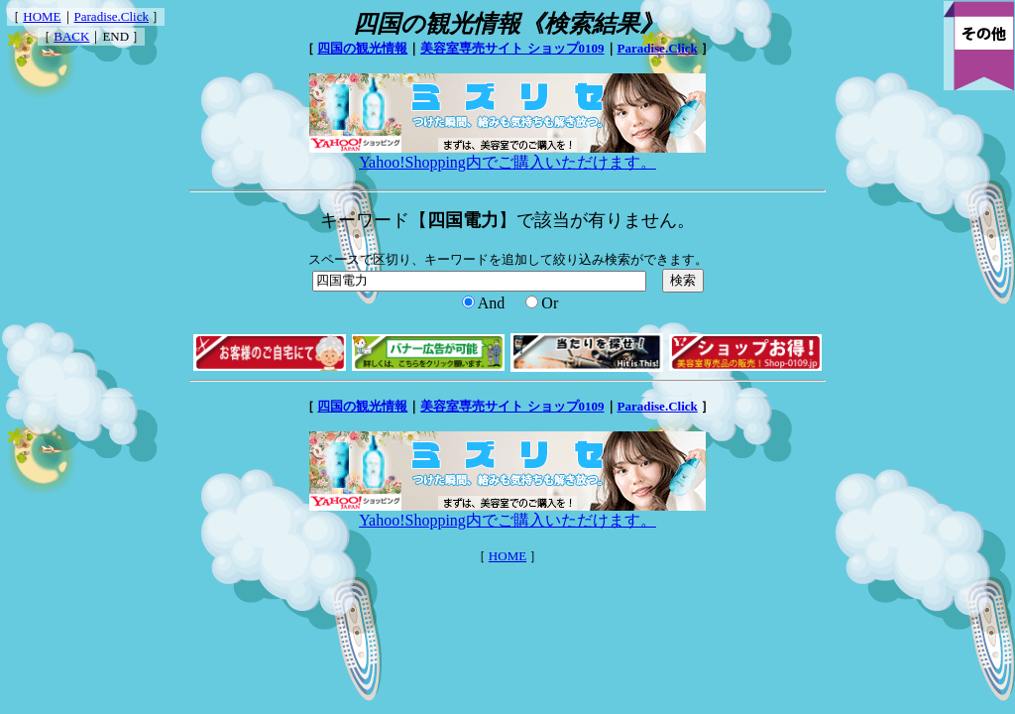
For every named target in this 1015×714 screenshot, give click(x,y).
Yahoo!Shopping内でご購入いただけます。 (507, 155)
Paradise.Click (111, 16)
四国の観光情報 (362, 48)
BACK (71, 36)
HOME (41, 16)
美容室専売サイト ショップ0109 (512, 48)
